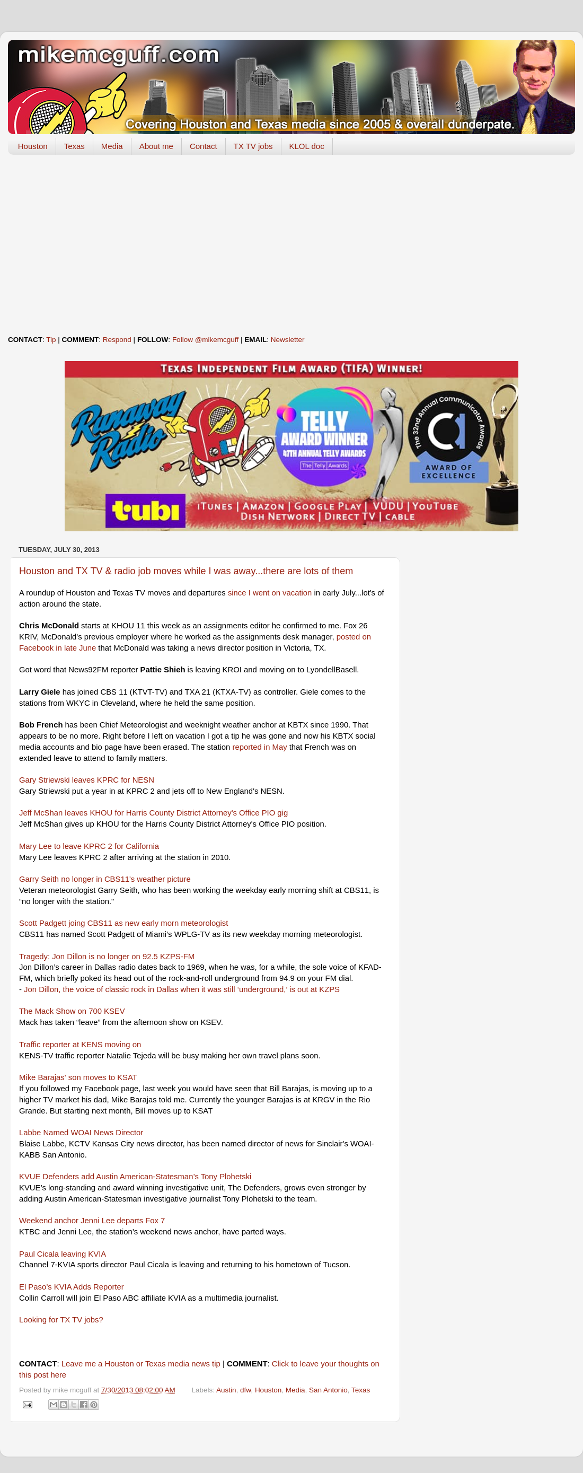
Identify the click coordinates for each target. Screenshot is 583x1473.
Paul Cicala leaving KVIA (62, 1254)
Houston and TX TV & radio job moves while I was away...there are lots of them (186, 571)
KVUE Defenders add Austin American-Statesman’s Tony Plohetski (135, 1176)
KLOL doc (306, 146)
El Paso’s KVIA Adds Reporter (71, 1287)
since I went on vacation (270, 593)
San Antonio (328, 1390)
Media (112, 146)
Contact (203, 146)
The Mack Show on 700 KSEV (72, 1011)
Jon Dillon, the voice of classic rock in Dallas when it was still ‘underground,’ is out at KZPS (182, 989)
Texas (74, 146)
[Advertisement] (291, 245)
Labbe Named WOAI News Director (81, 1132)
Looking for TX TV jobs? (61, 1320)
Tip (51, 340)
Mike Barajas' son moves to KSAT (78, 1077)
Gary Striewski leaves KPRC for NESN (86, 780)
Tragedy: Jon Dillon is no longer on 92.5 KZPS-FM (107, 956)
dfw (245, 1390)
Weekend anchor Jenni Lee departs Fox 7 (92, 1220)
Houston (33, 146)
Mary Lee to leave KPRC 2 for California (89, 846)
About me (156, 146)
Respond (117, 340)
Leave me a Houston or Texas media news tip (140, 1364)
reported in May (259, 747)
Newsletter (288, 340)
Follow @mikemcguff (205, 340)
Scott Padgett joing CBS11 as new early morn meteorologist (123, 923)
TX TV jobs (253, 146)
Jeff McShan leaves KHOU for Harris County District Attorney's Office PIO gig (153, 813)
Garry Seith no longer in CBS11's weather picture (105, 879)
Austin (226, 1390)
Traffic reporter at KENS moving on (80, 1044)
